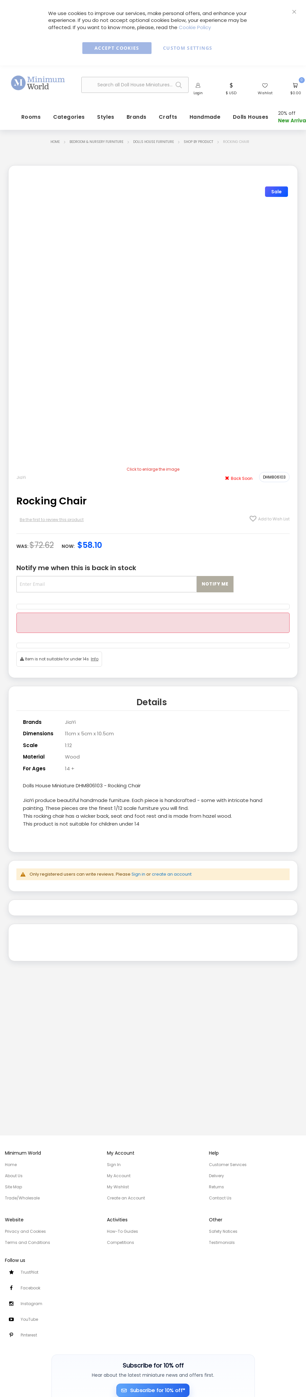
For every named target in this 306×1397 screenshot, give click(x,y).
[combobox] (135, 85)
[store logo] (38, 83)
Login (198, 93)
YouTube (29, 1319)
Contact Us (220, 1198)
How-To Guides (122, 1231)
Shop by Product (198, 141)
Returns (216, 1187)
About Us (14, 1176)
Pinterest (29, 1335)
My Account (119, 1176)
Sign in (138, 874)
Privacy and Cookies (25, 1231)
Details (151, 702)
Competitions (120, 1242)
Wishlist (265, 93)
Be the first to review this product (52, 519)
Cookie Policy (195, 27)
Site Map (13, 1187)
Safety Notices (223, 1231)
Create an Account (126, 1198)
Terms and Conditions (27, 1242)
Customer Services (228, 1164)
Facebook (30, 1288)
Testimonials (222, 1242)
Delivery (216, 1176)
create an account (172, 874)
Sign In (114, 1164)
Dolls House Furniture (153, 141)
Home (55, 141)
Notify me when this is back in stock (76, 567)
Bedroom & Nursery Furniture (96, 141)
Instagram (31, 1303)
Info (94, 659)
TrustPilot (29, 1272)
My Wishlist (118, 1187)
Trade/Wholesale (22, 1198)
